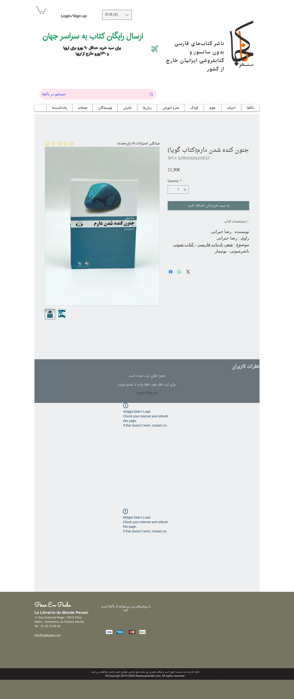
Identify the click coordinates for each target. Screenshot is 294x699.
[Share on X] (188, 272)
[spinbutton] (178, 189)
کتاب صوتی (184, 244)
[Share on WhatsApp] (179, 272)
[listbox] (117, 15)
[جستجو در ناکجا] (91, 94)
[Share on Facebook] (170, 272)
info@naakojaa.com (47, 635)
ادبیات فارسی (210, 244)
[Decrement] (171, 189)
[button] (41, 10)
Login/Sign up (74, 16)
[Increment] (185, 189)
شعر (229, 244)
